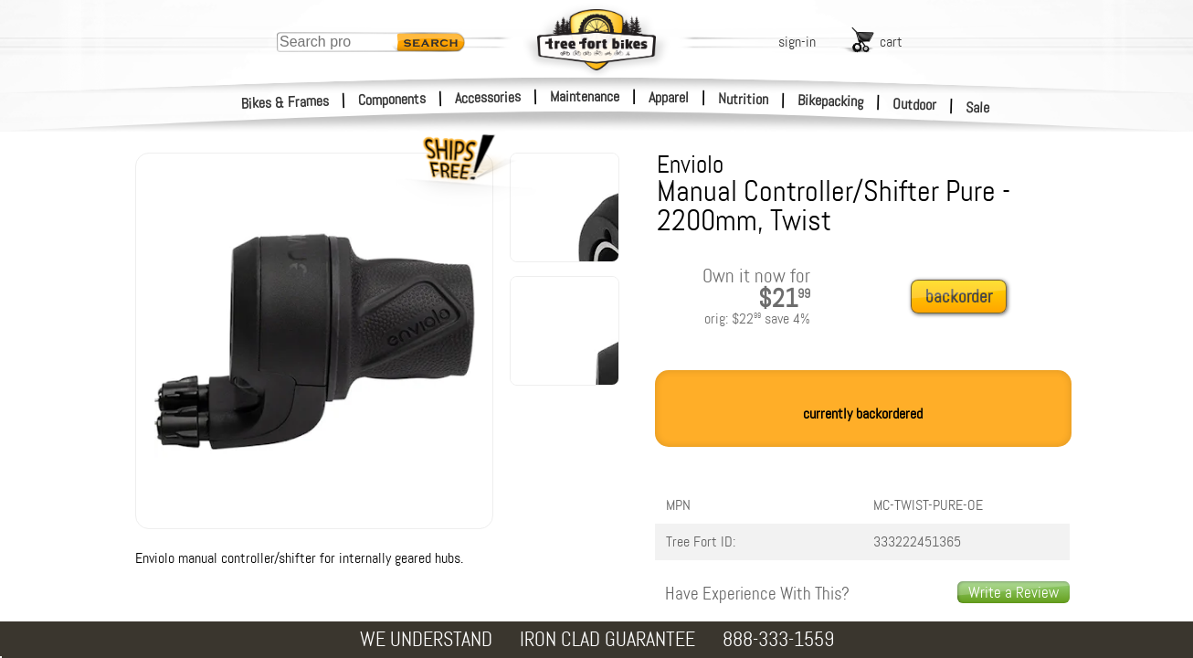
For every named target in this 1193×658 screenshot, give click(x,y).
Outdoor (914, 104)
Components (392, 99)
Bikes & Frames (285, 102)
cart (891, 41)
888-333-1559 (778, 639)
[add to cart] (963, 297)
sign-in (797, 41)
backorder (958, 296)
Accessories (488, 97)
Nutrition (743, 99)
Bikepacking (830, 100)
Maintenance (584, 96)
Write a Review (1013, 592)
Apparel (669, 97)
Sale (978, 108)
